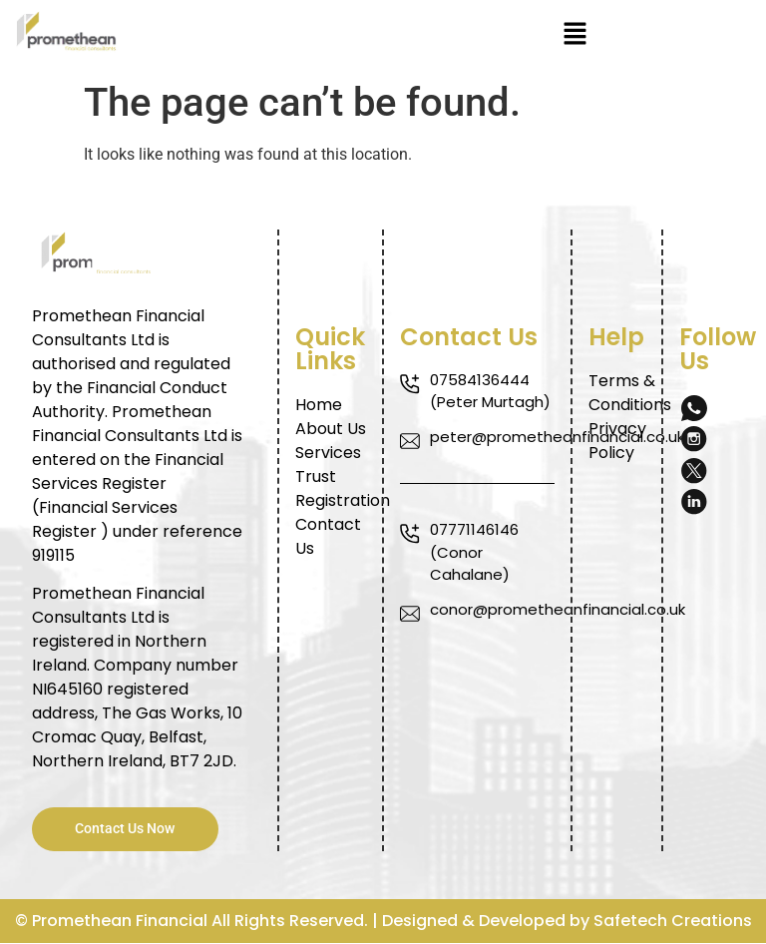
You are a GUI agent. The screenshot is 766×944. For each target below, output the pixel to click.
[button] (574, 35)
